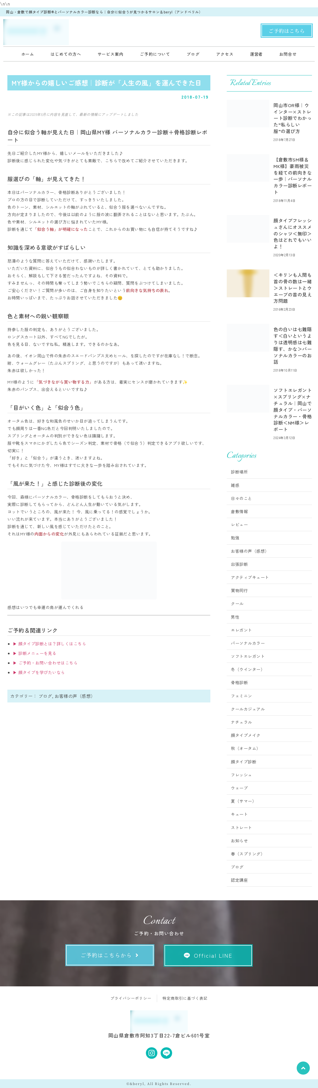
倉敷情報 (239, 511)
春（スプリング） (248, 854)
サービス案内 (110, 54)
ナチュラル (241, 722)
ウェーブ (239, 788)
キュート (239, 814)
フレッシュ (241, 775)
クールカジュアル (248, 709)
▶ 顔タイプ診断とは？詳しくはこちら (49, 643)
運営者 (256, 54)
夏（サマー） (243, 801)
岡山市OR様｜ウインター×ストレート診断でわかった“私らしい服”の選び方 (292, 118)
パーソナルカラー (248, 643)
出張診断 (239, 564)
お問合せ (288, 54)
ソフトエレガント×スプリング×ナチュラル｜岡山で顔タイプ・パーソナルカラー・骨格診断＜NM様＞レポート (292, 410)
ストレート (241, 827)
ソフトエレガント (248, 656)
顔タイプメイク (246, 735)
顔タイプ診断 (243, 761)
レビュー (239, 524)
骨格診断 (239, 682)
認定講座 (239, 880)
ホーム (27, 54)
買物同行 (239, 590)
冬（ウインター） (248, 669)
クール (237, 603)
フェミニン (241, 696)
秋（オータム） (246, 748)
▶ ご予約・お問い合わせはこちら (45, 663)
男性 (235, 617)
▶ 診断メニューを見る (35, 653)
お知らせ (239, 840)
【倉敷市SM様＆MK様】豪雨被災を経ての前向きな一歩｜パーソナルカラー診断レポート (292, 175)
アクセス (225, 54)
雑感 (235, 485)
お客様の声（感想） (75, 696)
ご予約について (155, 54)
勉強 (235, 537)
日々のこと (241, 498)
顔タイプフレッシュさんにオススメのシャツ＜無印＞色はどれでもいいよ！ (292, 233)
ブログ (193, 54)
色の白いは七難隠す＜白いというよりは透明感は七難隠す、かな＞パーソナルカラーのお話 (292, 345)
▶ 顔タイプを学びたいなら (39, 672)
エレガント (241, 630)
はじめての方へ (66, 54)
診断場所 (239, 472)
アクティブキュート (250, 577)
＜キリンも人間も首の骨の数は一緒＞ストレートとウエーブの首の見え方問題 (292, 287)
